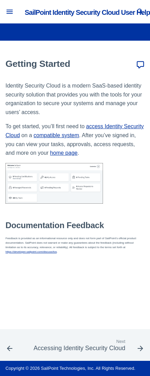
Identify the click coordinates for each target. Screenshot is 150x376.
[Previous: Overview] (9, 347)
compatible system (56, 135)
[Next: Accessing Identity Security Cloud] (88, 347)
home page (64, 153)
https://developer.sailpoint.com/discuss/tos (31, 251)
